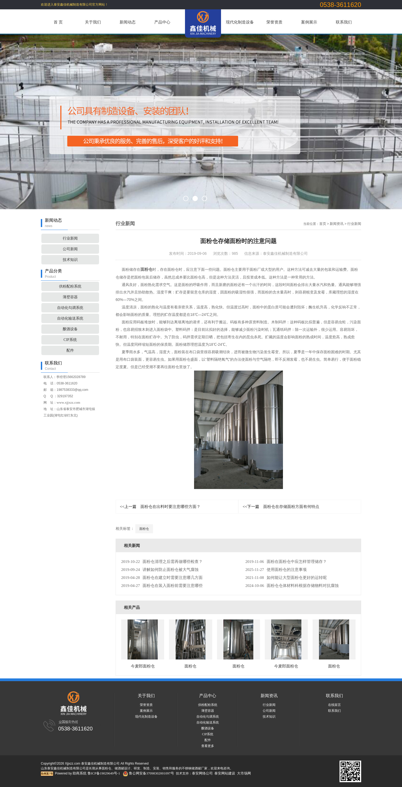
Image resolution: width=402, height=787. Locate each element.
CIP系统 (70, 340)
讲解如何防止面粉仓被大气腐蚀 (160, 569)
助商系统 (79, 773)
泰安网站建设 (224, 773)
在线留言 (334, 705)
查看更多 (207, 746)
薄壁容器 (70, 297)
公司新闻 (70, 249)
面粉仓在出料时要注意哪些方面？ (160, 506)
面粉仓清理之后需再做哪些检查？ (162, 561)
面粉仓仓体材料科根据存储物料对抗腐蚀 (292, 585)
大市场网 (244, 773)
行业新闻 (70, 238)
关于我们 (93, 22)
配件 (70, 350)
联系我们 (344, 22)
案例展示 (309, 22)
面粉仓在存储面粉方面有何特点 (281, 506)
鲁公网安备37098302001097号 (148, 773)
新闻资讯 (337, 224)
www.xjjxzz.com (68, 402)
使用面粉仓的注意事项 (275, 569)
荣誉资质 (274, 22)
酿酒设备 (70, 329)
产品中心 (162, 22)
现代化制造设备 (240, 22)
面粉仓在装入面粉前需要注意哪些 (162, 585)
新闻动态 (128, 22)
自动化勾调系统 (70, 308)
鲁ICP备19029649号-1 (104, 773)
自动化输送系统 (70, 318)
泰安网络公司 (202, 773)
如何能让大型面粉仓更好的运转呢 (285, 577)
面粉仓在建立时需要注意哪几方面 (162, 577)
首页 (322, 224)
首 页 (58, 22)
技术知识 (70, 260)
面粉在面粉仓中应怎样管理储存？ (285, 561)
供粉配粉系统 (70, 286)
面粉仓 (144, 529)
